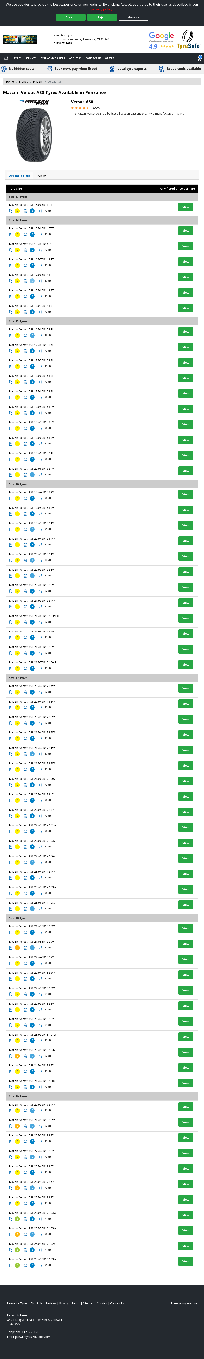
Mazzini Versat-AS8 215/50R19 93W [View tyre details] (32, 1120)
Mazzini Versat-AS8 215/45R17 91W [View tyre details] (32, 748)
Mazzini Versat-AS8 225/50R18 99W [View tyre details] (32, 988)
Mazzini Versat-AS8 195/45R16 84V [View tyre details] (31, 492)
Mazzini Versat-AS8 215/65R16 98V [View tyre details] (31, 647)
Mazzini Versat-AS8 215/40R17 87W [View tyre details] (32, 732)
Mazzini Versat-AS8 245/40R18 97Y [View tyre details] (31, 1065)
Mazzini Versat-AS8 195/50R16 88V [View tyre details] (31, 508)
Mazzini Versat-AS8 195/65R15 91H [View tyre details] (31, 453)
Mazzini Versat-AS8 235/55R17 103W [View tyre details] (32, 887)
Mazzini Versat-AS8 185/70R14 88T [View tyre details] (31, 306)
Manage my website (184, 1303)
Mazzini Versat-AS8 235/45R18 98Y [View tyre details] (31, 1019)
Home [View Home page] (10, 81)
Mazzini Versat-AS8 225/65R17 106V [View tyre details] (32, 856)
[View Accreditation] (189, 39)
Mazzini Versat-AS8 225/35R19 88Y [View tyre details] (31, 1135)
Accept (71, 17)
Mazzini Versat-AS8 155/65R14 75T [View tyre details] (31, 228)
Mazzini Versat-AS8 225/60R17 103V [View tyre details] (32, 841)
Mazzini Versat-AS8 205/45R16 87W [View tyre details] (32, 538)
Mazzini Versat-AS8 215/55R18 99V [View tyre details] (31, 941)
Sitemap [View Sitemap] (88, 1303)
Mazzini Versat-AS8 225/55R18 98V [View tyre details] (31, 1003)
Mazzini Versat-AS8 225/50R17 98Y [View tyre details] (31, 810)
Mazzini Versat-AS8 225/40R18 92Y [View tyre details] (31, 957)
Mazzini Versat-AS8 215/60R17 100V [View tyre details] (32, 779)
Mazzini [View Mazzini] (38, 81)
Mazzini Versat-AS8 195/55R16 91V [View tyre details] (31, 523)
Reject (102, 17)
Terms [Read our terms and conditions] (76, 1303)
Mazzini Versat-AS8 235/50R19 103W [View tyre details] (32, 1213)
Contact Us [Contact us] (93, 58)
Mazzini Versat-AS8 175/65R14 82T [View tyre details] (31, 275)
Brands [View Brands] (23, 81)
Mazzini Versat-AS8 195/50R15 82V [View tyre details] (31, 407)
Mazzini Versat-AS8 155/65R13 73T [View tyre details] (31, 205)
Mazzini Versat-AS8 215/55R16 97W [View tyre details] (32, 600)
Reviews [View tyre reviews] (41, 176)
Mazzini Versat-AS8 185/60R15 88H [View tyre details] (31, 376)
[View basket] (199, 58)
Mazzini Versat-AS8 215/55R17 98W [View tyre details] (32, 763)
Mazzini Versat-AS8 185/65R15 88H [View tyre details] (31, 391)
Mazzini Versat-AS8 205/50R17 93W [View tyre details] (32, 717)
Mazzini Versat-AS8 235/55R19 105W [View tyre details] (32, 1228)
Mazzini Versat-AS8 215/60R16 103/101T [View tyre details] (35, 616)
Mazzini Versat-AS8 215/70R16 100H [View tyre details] (32, 662)
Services (30, 58)
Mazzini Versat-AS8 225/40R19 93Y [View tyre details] (31, 1151)
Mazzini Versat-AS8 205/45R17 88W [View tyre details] (32, 701)
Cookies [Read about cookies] (102, 1303)
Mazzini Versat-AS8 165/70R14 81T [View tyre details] (31, 259)
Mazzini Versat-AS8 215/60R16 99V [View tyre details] (31, 631)
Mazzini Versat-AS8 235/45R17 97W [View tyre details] (32, 871)
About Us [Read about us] (36, 1303)
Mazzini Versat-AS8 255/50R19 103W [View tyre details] (32, 1259)
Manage (133, 17)
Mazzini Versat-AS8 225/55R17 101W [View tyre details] (32, 825)
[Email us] (33, 1337)
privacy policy (102, 9)
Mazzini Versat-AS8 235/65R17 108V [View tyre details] (32, 902)
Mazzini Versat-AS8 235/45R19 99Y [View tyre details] (31, 1197)
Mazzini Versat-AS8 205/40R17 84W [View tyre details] (32, 686)
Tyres (17, 58)
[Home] (6, 58)
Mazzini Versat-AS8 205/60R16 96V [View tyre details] (31, 585)
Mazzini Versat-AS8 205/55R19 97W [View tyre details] (32, 1104)
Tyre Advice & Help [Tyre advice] (52, 58)
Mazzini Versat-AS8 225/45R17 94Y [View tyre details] (31, 794)
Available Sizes (19, 176)
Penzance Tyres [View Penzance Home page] (17, 1303)
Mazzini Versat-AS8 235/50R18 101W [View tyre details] (32, 1034)
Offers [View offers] (109, 58)
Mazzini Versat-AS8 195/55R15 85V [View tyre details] (31, 422)
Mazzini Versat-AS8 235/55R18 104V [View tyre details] (32, 1050)
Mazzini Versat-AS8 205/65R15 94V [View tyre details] (31, 468)
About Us (75, 58)
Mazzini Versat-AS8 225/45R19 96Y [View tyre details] (31, 1166)
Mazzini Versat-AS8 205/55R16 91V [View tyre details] (31, 554)
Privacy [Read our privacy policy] (63, 1303)
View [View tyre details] (185, 207)
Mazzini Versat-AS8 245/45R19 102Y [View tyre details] (32, 1244)
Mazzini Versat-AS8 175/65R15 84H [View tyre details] (31, 345)
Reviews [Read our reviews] (51, 1303)
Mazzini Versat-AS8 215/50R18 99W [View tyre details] (32, 926)
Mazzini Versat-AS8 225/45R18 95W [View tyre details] (32, 972)
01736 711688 (63, 43)
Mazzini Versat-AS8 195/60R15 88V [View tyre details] (31, 438)
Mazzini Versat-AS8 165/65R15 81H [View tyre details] (31, 329)
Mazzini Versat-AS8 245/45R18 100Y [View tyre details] (32, 1081)
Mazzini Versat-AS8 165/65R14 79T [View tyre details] (31, 244)
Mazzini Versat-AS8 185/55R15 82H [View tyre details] (31, 360)
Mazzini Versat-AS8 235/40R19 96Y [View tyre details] (31, 1182)
